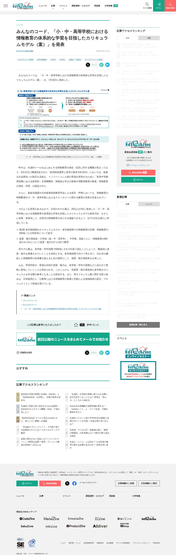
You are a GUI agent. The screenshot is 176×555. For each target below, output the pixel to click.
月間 (149, 38)
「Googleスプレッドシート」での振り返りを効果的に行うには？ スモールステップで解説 (40, 430)
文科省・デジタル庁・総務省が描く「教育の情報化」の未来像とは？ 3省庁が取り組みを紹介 (90, 433)
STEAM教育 (42, 60)
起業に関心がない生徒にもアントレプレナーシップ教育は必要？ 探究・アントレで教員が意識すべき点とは (40, 442)
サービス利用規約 (123, 543)
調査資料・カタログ (81, 6)
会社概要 (109, 543)
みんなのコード (30, 305)
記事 (53, 6)
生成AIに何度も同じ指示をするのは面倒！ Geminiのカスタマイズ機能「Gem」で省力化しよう (40, 409)
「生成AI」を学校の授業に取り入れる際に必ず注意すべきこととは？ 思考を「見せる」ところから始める (89, 397)
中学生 (62, 60)
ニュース (43, 6)
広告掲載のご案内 (149, 483)
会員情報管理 (88, 543)
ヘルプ (63, 543)
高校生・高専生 (75, 60)
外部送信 (156, 543)
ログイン (138, 179)
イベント (63, 6)
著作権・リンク (75, 543)
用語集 (97, 6)
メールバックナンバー (138, 165)
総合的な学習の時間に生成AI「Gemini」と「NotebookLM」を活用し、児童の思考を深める (40, 397)
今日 (127, 38)
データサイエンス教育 (93, 60)
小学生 (53, 60)
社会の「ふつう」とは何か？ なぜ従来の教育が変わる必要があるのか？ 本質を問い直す (89, 445)
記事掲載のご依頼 (126, 483)
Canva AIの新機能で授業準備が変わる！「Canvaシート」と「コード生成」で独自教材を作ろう (89, 409)
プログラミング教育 (25, 60)
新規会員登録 (137, 172)
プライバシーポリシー (141, 543)
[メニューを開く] (5, 5)
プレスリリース (30, 300)
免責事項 (100, 543)
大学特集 (111, 6)
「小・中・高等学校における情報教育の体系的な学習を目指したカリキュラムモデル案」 (63, 309)
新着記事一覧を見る (138, 325)
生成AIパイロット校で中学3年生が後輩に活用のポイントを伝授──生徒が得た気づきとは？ (89, 421)
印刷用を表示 (24, 352)
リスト (94, 65)
